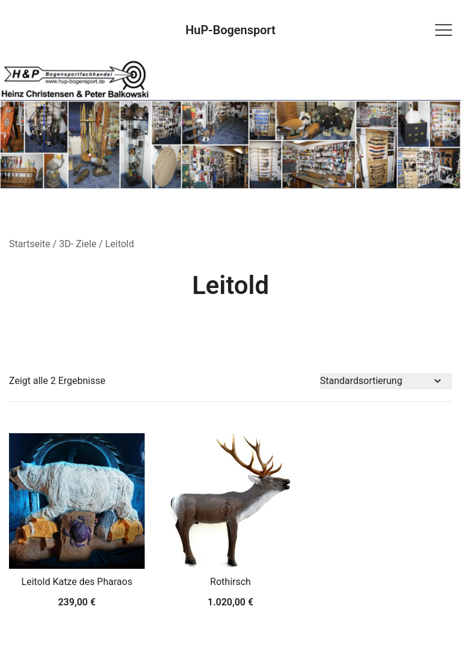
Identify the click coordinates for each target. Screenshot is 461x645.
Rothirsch (230, 581)
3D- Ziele (77, 244)
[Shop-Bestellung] (386, 381)
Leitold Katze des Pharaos (77, 581)
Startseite (29, 244)
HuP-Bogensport (230, 30)
